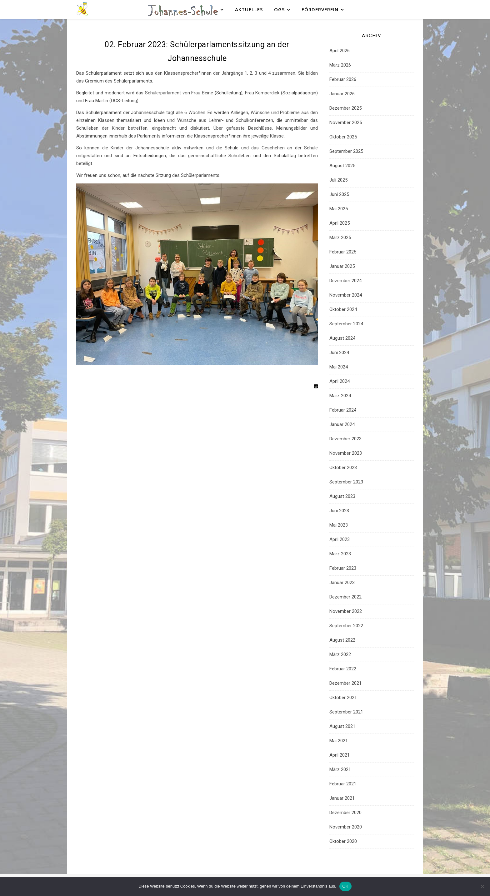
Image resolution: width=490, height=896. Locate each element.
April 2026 (339, 50)
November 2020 (345, 827)
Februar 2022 (342, 669)
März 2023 (340, 554)
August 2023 (342, 496)
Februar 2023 (342, 568)
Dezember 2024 (345, 280)
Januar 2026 (342, 94)
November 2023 (345, 453)
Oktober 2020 (343, 841)
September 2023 (346, 482)
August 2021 (342, 726)
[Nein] (482, 886)
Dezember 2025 (345, 108)
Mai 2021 (338, 740)
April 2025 (339, 223)
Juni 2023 (339, 510)
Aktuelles (249, 9)
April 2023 (339, 539)
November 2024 (345, 295)
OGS (279, 9)
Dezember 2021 (345, 683)
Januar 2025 (342, 266)
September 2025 (346, 151)
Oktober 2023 (343, 467)
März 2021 (340, 769)
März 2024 (340, 395)
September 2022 (346, 625)
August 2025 (342, 165)
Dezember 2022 (345, 597)
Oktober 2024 (343, 309)
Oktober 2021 (343, 697)
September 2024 (346, 324)
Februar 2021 (342, 784)
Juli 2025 (338, 180)
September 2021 (346, 712)
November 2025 (345, 122)
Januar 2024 (342, 424)
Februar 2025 (342, 252)
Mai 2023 (338, 525)
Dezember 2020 (345, 812)
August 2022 (342, 640)
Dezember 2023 (345, 439)
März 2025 (340, 237)
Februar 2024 (342, 410)
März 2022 (340, 654)
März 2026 (340, 65)
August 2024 (342, 338)
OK (345, 886)
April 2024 (339, 381)
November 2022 (345, 611)
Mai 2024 (338, 367)
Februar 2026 (342, 79)
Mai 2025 (338, 209)
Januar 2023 (342, 582)
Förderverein (320, 9)
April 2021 (339, 755)
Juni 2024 (339, 352)
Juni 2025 (339, 194)
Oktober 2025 (343, 137)
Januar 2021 (342, 798)
